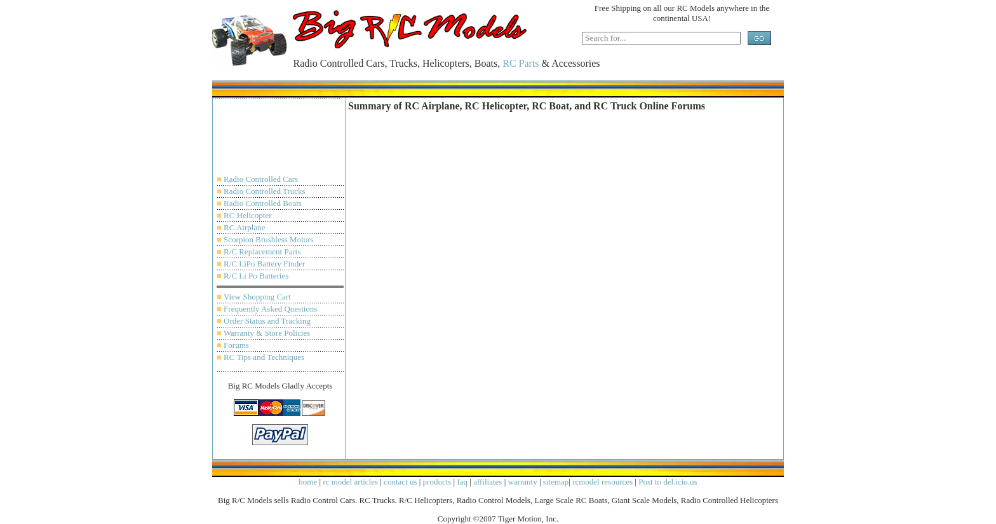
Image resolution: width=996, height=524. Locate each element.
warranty (522, 481)
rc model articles (350, 481)
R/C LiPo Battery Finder (264, 263)
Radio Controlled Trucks (265, 191)
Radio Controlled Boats (263, 203)
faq (462, 481)
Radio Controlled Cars (261, 179)
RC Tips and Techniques (264, 357)
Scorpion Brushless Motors (269, 239)
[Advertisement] (280, 143)
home (308, 481)
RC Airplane (244, 227)
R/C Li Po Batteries (256, 275)
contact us (400, 481)
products (437, 481)
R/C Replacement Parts (262, 251)
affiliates (487, 481)
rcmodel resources (602, 481)
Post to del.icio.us (667, 481)
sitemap (556, 481)
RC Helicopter (247, 215)
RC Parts (520, 63)
